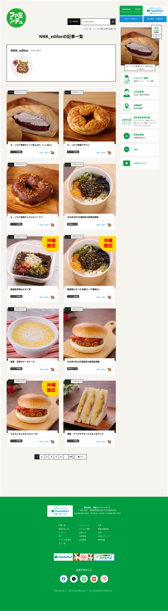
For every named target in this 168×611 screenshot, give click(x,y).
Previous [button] (154, 36)
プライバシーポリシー (77, 590)
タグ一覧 (62, 543)
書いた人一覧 (94, 29)
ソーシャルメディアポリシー (100, 590)
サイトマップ (59, 590)
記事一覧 (62, 525)
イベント (62, 533)
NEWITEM (156, 29)
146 (70, 457)
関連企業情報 (103, 529)
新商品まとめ (64, 529)
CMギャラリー (104, 536)
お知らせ (82, 533)
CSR (100, 533)
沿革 (99, 525)
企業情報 (82, 536)
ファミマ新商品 (65, 540)
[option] (140, 50)
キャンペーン (84, 525)
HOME (86, 29)
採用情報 (101, 540)
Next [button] (158, 36)
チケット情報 (84, 529)
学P (60, 536)
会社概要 (82, 540)
